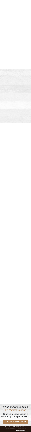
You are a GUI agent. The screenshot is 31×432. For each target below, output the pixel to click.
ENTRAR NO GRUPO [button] (15, 422)
